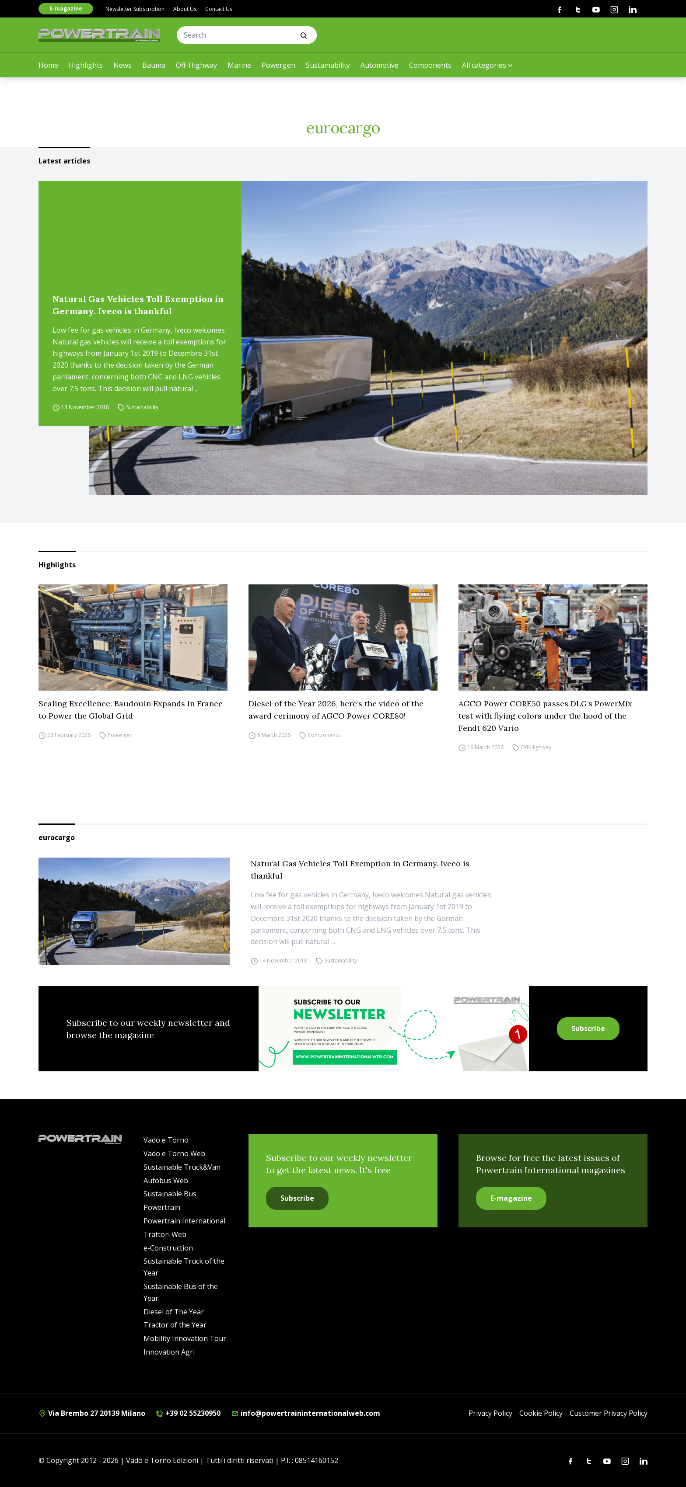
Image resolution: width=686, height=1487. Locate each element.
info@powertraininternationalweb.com (305, 1413)
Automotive (379, 65)
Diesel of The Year (174, 1312)
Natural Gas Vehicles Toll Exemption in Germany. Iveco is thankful (138, 304)
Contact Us (218, 9)
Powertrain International (184, 1221)
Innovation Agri (169, 1352)
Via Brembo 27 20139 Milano (91, 1413)
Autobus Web (166, 1180)
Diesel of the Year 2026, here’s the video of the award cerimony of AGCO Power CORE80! (336, 709)
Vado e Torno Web (174, 1153)
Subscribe (588, 1028)
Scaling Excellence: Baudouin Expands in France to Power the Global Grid (130, 709)
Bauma (153, 65)
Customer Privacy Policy (609, 1413)
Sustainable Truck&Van (182, 1167)
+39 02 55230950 (188, 1413)
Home (48, 65)
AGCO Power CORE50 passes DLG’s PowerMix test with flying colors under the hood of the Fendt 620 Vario (545, 715)
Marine (239, 65)
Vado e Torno (166, 1140)
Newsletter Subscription (134, 9)
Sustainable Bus (170, 1194)
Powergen (278, 65)
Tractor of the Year (175, 1325)
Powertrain (162, 1207)
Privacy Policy (490, 1413)
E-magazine (65, 8)
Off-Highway (196, 65)
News (122, 65)
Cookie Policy (541, 1413)
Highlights (86, 65)
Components (430, 65)
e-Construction (168, 1248)
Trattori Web (165, 1234)
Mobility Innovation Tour (185, 1338)
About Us (184, 9)
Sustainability (328, 65)
